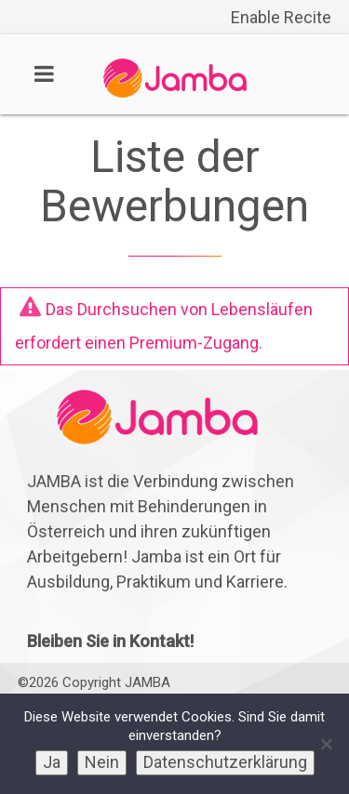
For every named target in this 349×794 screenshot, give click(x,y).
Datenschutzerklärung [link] (225, 762)
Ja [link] (51, 762)
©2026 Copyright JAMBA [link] (94, 682)
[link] (175, 92)
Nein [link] (102, 762)
